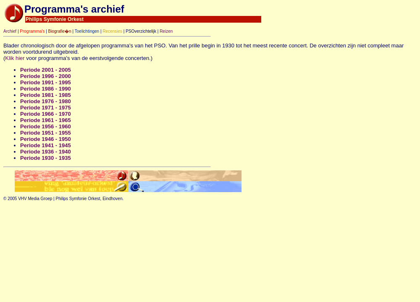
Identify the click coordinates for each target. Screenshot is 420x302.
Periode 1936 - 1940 (45, 151)
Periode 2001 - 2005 (45, 70)
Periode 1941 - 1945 (45, 145)
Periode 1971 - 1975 (45, 107)
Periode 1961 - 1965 (45, 120)
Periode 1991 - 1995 (45, 82)
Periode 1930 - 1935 (45, 158)
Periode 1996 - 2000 (45, 76)
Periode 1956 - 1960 (45, 126)
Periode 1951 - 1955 (45, 133)
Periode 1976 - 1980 (45, 101)
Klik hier (14, 58)
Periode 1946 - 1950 (45, 139)
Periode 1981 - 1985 (45, 95)
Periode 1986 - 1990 (45, 89)
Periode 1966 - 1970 (45, 114)
